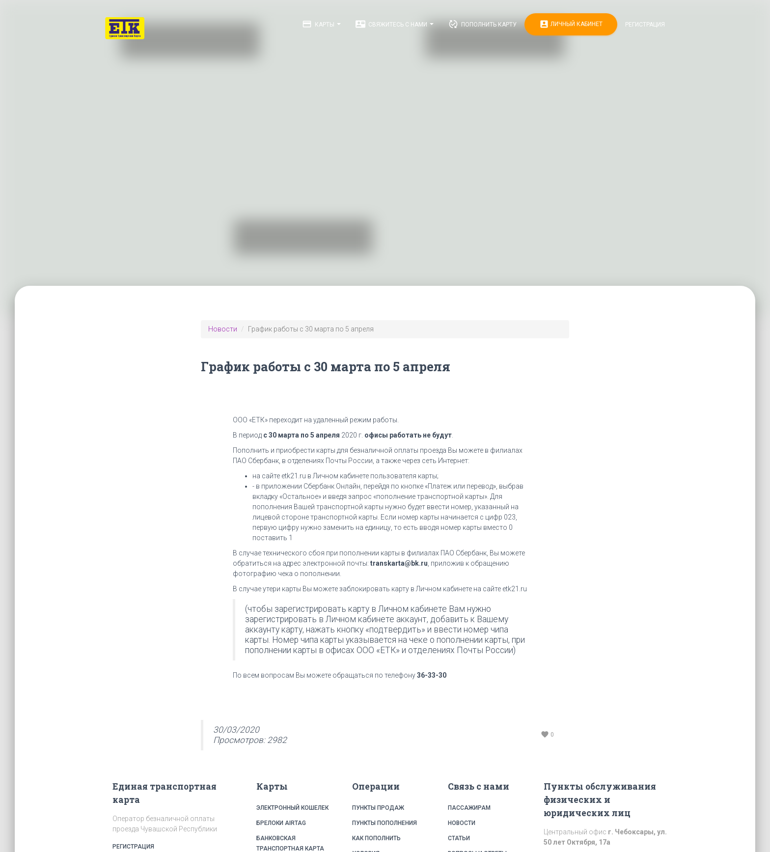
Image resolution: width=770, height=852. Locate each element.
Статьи (459, 838)
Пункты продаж (378, 807)
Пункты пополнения (384, 823)
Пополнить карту (482, 24)
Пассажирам (469, 807)
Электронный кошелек (292, 807)
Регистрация (645, 24)
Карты (321, 24)
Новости (222, 329)
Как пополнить (376, 838)
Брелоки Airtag (281, 823)
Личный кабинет (570, 24)
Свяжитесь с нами (395, 24)
